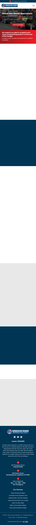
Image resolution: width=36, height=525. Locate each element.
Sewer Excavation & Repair (18, 493)
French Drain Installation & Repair (18, 507)
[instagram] (21, 437)
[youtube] (18, 437)
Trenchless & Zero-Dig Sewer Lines (18, 495)
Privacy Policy (11, 517)
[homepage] (18, 432)
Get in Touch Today (18, 24)
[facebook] (14, 437)
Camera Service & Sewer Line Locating (18, 500)
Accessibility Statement (22, 517)
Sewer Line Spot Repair (18, 503)
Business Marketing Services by (18, 521)
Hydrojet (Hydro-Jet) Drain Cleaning (18, 498)
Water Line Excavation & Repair (18, 505)
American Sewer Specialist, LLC (14, 515)
